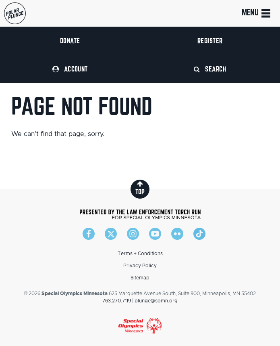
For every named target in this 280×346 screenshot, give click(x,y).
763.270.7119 (116, 300)
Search (210, 69)
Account (70, 69)
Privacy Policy (140, 265)
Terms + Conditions (140, 253)
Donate (70, 40)
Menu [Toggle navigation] (257, 13)
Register (210, 40)
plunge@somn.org (156, 300)
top (140, 187)
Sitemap (140, 277)
